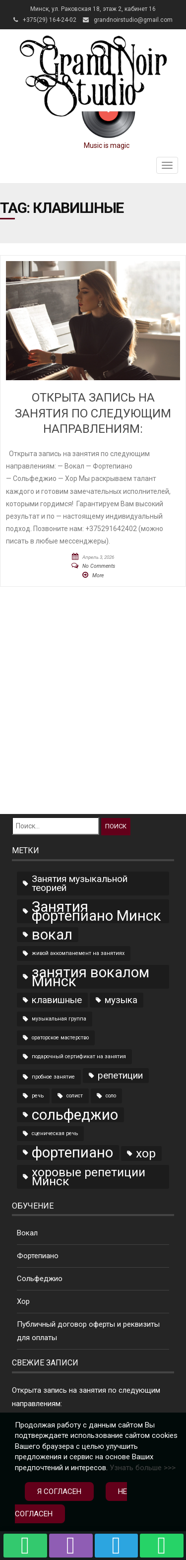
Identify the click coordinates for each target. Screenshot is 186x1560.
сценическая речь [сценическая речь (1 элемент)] (55, 1133)
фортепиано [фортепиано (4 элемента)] (72, 1152)
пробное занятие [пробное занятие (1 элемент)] (53, 1077)
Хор (23, 1301)
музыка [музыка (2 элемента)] (121, 1000)
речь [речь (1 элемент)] (38, 1095)
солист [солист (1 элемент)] (74, 1095)
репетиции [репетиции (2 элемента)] (120, 1075)
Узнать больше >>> (143, 1467)
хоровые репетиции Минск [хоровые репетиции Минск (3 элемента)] (88, 1176)
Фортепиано (38, 1255)
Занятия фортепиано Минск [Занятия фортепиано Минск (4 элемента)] (96, 911)
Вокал (27, 1232)
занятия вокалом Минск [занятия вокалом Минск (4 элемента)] (90, 977)
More (98, 575)
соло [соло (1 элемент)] (111, 1095)
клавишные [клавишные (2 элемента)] (57, 1000)
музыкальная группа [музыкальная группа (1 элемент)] (59, 1019)
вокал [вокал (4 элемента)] (52, 934)
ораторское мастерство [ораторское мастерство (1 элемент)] (60, 1037)
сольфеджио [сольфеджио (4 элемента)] (75, 1114)
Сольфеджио (39, 1278)
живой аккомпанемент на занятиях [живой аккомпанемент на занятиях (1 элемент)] (78, 953)
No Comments (98, 566)
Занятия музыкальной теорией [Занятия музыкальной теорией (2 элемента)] (79, 883)
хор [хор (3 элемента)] (146, 1153)
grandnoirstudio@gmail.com (133, 19)
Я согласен (59, 1491)
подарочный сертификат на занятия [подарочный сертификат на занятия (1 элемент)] (79, 1056)
